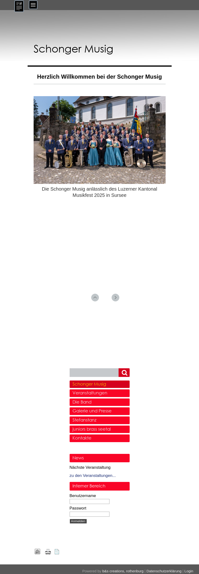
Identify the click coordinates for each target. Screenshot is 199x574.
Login (188, 571)
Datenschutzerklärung (163, 571)
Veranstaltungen (89, 392)
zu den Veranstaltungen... (93, 475)
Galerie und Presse (92, 410)
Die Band (81, 401)
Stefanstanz (84, 419)
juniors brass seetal (91, 429)
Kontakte (81, 437)
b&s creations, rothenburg (123, 571)
